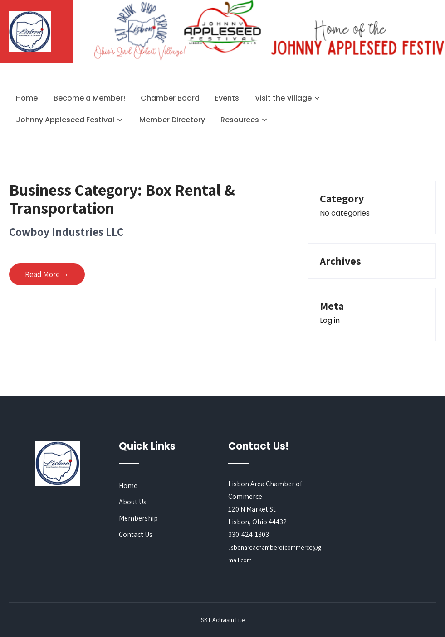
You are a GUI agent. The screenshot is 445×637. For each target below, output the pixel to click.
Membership (138, 518)
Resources (239, 120)
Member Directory (172, 120)
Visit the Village (283, 98)
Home (27, 98)
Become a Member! (89, 98)
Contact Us (135, 534)
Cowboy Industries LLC (66, 231)
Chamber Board (170, 98)
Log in (330, 320)
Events (227, 98)
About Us (133, 502)
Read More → (47, 274)
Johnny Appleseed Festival (65, 120)
